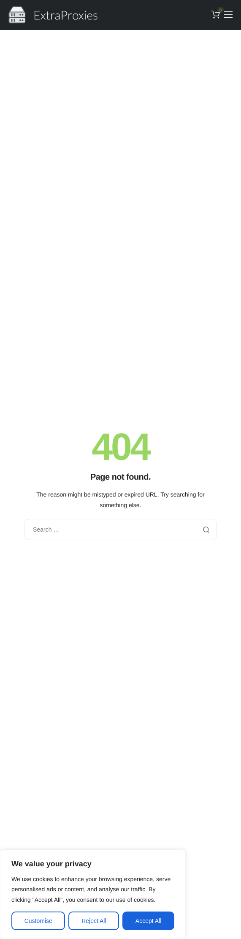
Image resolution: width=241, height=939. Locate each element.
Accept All (148, 920)
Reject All (93, 920)
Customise (38, 920)
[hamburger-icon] (228, 14)
